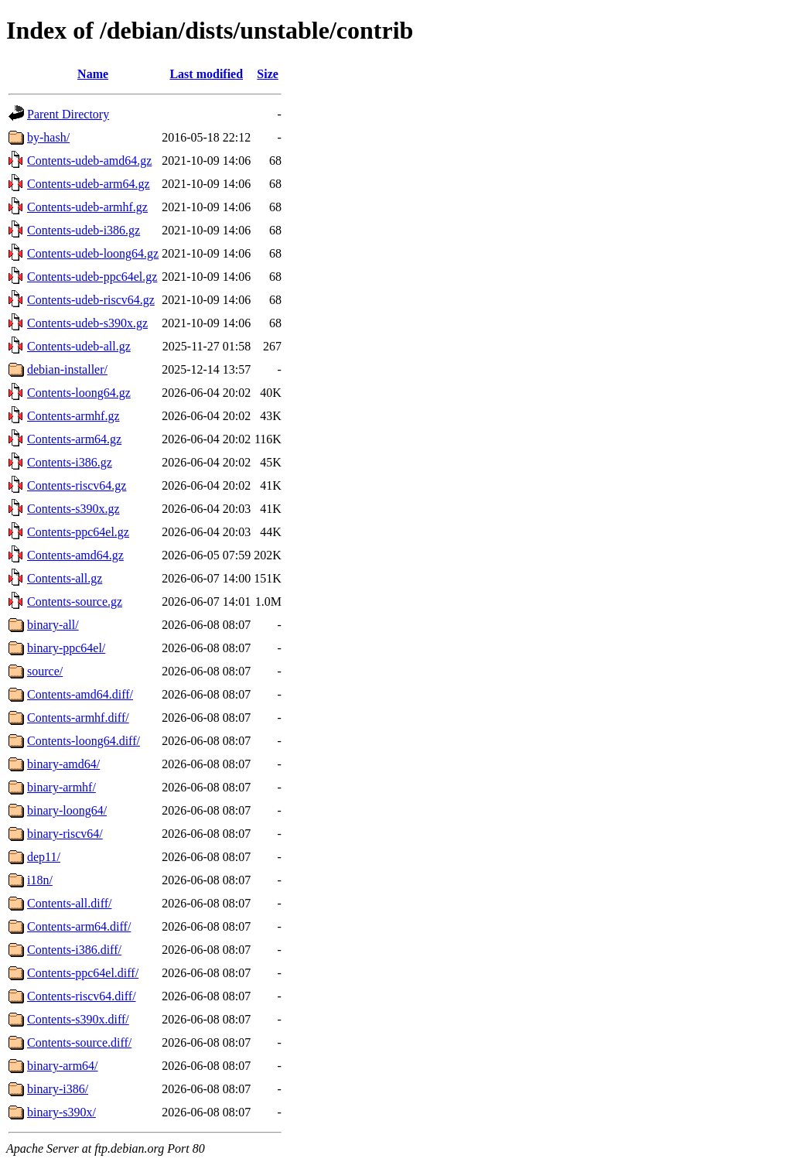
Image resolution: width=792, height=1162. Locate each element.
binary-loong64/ (67, 810)
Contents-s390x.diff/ (78, 1019)
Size (267, 73)
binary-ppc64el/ (66, 647)
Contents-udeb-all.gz (79, 346)
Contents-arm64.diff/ (79, 926)
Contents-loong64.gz (79, 392)
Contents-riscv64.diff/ (81, 996)
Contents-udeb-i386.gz (83, 230)
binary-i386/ (57, 1088)
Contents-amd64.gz (75, 555)
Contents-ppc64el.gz (78, 531)
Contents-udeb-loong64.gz (93, 253)
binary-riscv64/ (65, 833)
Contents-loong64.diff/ (83, 740)
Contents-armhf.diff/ (78, 717)
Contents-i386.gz (69, 462)
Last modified (206, 73)
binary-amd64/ (63, 764)
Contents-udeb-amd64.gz (89, 160)
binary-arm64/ (62, 1065)
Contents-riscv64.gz (76, 485)
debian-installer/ (67, 369)
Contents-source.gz (74, 601)
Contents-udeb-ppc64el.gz (92, 276)
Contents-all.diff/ (69, 903)
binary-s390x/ (61, 1112)
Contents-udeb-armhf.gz (87, 207)
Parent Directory (68, 114)
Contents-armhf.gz (73, 415)
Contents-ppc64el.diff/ (82, 972)
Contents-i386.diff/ (74, 949)
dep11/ (43, 856)
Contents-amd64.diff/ (80, 694)
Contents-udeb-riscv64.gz (91, 299)
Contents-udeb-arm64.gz (88, 183)
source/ (45, 671)
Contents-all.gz (64, 578)
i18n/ (40, 880)
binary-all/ (53, 624)
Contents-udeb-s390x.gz (87, 323)
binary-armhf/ (61, 787)
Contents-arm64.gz (74, 439)
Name (92, 73)
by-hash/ (48, 137)
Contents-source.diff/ (79, 1042)
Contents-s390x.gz (73, 508)
